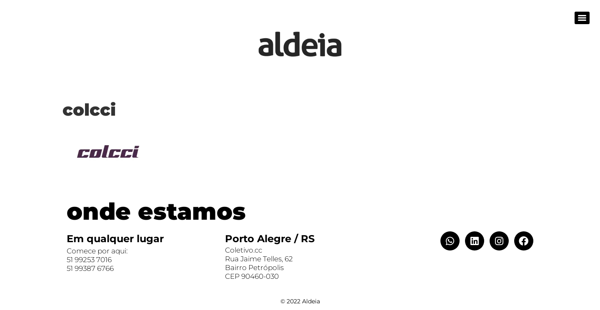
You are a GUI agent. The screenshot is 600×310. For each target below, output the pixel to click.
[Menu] (582, 18)
